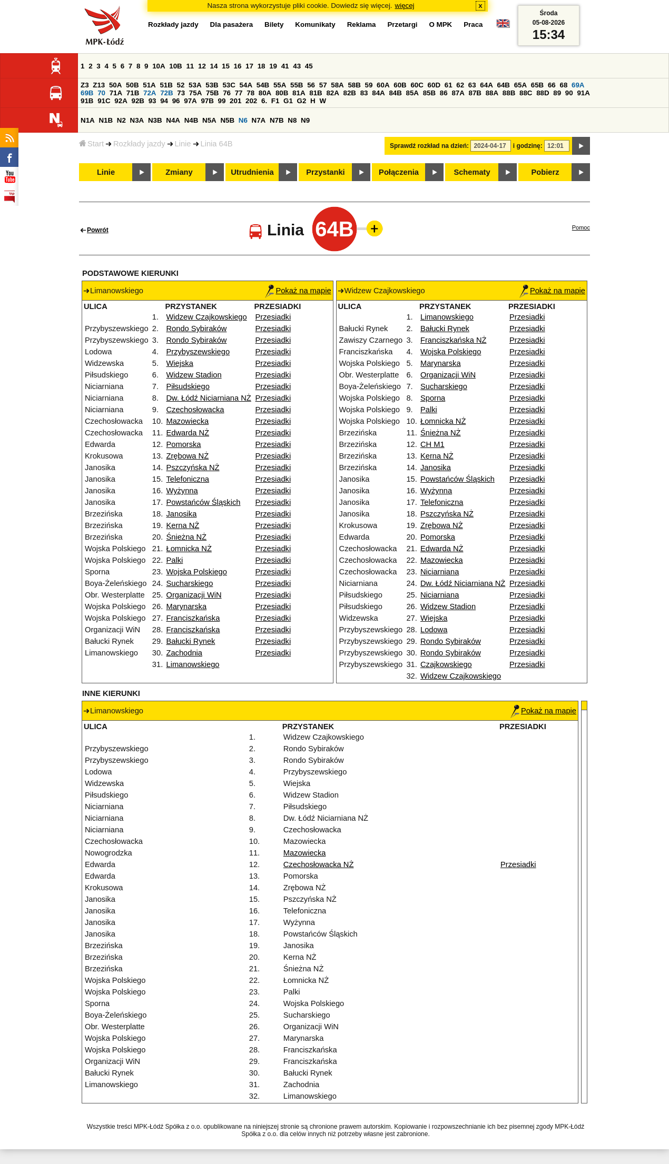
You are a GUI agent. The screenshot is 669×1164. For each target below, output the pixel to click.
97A (190, 101)
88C (525, 93)
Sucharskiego (189, 583)
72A (149, 93)
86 (444, 93)
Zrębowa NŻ (187, 456)
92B (137, 101)
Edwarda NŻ (187, 433)
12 (202, 66)
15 (226, 66)
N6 (243, 120)
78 (250, 93)
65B (537, 85)
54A (246, 85)
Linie (183, 144)
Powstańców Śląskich (203, 502)
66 (552, 85)
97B (207, 101)
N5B (227, 120)
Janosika (181, 514)
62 (460, 85)
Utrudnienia (252, 172)
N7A (259, 120)
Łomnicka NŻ (189, 548)
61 (448, 85)
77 (239, 93)
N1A (88, 120)
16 (238, 66)
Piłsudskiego (188, 386)
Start (91, 144)
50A (115, 85)
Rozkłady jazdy (139, 144)
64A (486, 85)
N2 (121, 120)
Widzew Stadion (194, 375)
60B (399, 85)
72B (166, 93)
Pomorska (183, 444)
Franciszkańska (193, 618)
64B (503, 85)
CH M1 (432, 444)
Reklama (361, 24)
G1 (288, 101)
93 (152, 101)
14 (214, 66)
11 (190, 66)
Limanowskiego (193, 664)
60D (434, 85)
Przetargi (402, 24)
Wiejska (179, 363)
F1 (275, 101)
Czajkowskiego (446, 664)
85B (429, 93)
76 (227, 93)
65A (520, 85)
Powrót (98, 230)
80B (282, 93)
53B (211, 85)
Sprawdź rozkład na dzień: (429, 146)
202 (251, 101)
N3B (155, 120)
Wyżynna (182, 490)
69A (578, 85)
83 (364, 93)
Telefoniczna (187, 479)
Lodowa (433, 629)
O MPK (440, 24)
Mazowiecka (187, 421)
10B (175, 66)
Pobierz (545, 172)
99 (222, 101)
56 (311, 85)
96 (176, 101)
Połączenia (399, 172)
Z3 (85, 85)
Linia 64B (217, 144)
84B (395, 93)
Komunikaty (315, 24)
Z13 (99, 85)
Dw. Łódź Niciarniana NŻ (208, 398)
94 (164, 101)
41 (285, 66)
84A (378, 93)
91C (103, 101)
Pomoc (581, 227)
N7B (277, 120)
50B (132, 85)
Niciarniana (439, 572)
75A (195, 93)
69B (87, 93)
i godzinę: (528, 146)
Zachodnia (184, 653)
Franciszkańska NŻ (453, 340)
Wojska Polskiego (196, 572)
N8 (292, 120)
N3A (137, 120)
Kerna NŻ (183, 525)
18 (261, 66)
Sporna (432, 398)
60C (416, 85)
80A (265, 93)
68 (563, 85)
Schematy (472, 172)
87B (475, 93)
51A (149, 85)
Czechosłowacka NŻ (318, 864)
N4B (191, 120)
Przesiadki (273, 317)
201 (235, 101)
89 (557, 93)
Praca (473, 24)
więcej (405, 5)
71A (116, 93)
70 (101, 93)
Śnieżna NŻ (186, 537)
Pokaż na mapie (298, 290)
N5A (209, 120)
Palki (174, 560)
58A (337, 85)
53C (228, 85)
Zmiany (178, 172)
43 (297, 66)
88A (492, 93)
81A (298, 93)
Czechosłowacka (195, 409)
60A (383, 85)
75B (212, 93)
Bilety (273, 24)
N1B (106, 120)
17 (249, 66)
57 (323, 85)
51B (166, 85)
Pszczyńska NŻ (193, 467)
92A (120, 101)
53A (195, 85)
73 (181, 93)
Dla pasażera (231, 24)
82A (332, 93)
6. (264, 101)
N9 (305, 120)
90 (569, 93)
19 (273, 66)
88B (509, 93)
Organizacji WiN (194, 595)
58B (354, 85)
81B (315, 93)
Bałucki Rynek (190, 641)
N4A (173, 120)
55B (296, 85)
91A (583, 93)
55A (279, 85)
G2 (302, 101)
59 (369, 85)
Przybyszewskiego (198, 351)
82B (349, 93)
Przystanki (325, 172)
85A (412, 93)
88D (542, 93)
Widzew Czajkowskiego (206, 317)
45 (309, 66)
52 (181, 85)
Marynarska (186, 606)
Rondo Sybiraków (196, 328)
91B (87, 101)
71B (132, 93)
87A (457, 93)
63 (472, 85)
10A (158, 66)
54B (263, 85)
